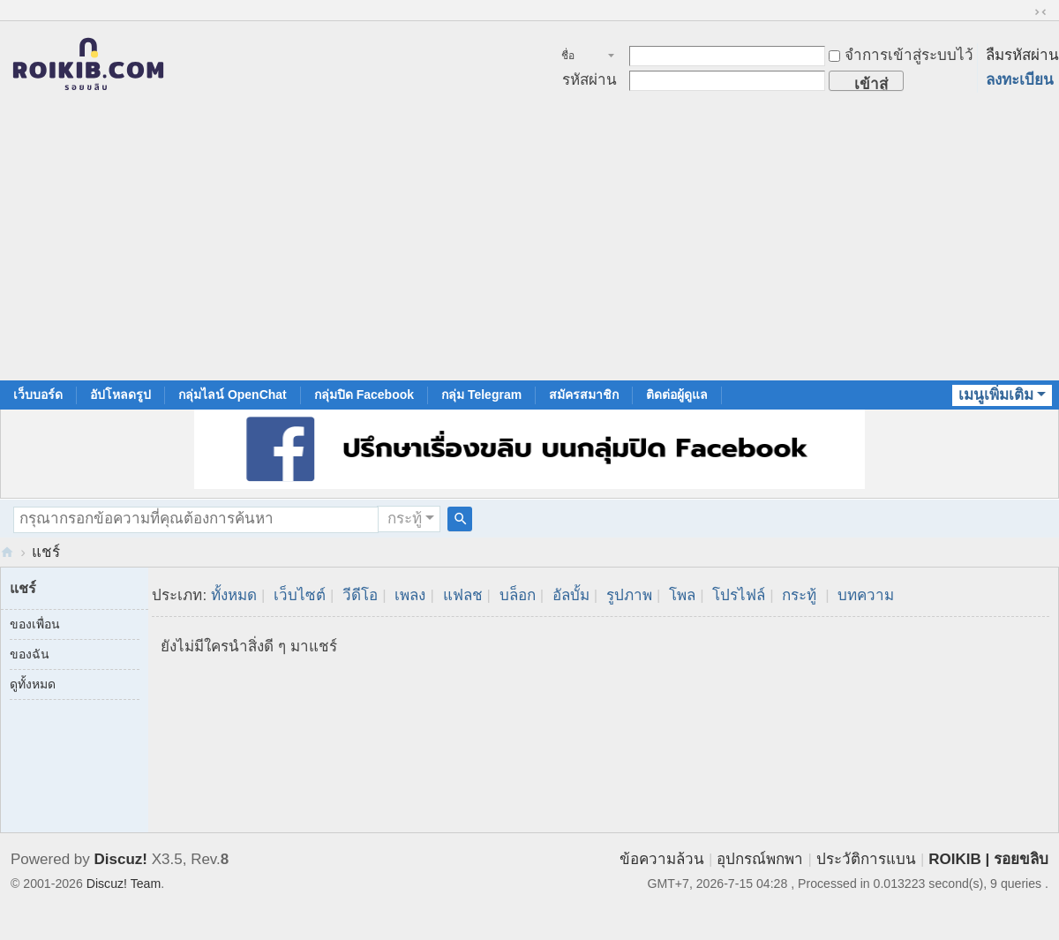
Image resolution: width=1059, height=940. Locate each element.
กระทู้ (404, 518)
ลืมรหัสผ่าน (1022, 55)
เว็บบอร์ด (38, 394)
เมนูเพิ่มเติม (995, 395)
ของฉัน (29, 654)
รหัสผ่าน (589, 79)
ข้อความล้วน (662, 859)
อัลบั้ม (571, 595)
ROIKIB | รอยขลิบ (988, 859)
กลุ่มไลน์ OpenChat (232, 394)
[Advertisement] (529, 248)
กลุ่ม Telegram (481, 394)
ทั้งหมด (234, 595)
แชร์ (46, 552)
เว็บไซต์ (300, 595)
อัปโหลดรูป (120, 394)
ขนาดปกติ (1040, 12)
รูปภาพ (629, 595)
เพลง (409, 595)
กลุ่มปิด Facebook (364, 394)
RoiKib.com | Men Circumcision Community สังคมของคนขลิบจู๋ (7, 552)
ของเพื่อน (35, 624)
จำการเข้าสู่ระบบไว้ (901, 55)
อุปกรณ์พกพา (760, 859)
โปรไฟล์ (738, 595)
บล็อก (517, 595)
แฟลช (463, 595)
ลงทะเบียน (1020, 79)
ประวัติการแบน (866, 859)
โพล (682, 595)
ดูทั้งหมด (33, 684)
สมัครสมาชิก (584, 394)
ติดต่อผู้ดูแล (677, 394)
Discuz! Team (123, 883)
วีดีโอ (360, 595)
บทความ (865, 595)
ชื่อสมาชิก (577, 57)
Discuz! (120, 859)
